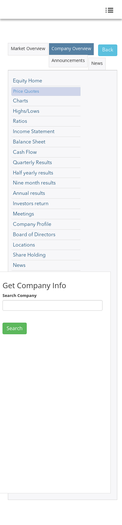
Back (107, 50)
